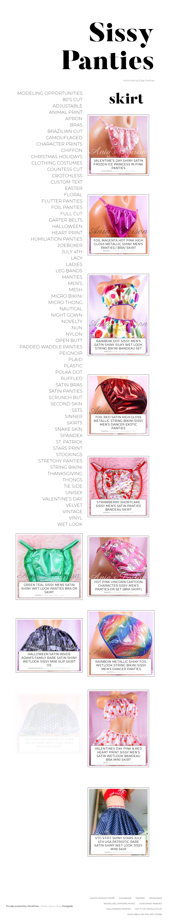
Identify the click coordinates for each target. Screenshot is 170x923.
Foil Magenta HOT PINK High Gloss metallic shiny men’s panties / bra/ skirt (118, 244)
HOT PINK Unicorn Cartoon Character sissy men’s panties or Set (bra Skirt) (118, 585)
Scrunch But (65, 397)
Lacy (76, 258)
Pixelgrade (67, 906)
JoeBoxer (69, 245)
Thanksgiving (64, 473)
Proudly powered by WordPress (22, 906)
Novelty (71, 321)
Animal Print (65, 112)
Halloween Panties (118, 909)
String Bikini (66, 467)
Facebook (125, 898)
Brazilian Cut (64, 131)
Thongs (72, 480)
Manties (72, 277)
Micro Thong (65, 302)
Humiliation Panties (56, 239)
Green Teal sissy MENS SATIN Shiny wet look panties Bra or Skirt (49, 588)
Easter (73, 188)
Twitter (140, 898)
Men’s (75, 283)
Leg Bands (69, 270)
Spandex (71, 435)
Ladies (74, 264)
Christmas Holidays (56, 156)
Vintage (72, 511)
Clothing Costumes (57, 163)
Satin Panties (65, 391)
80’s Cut (72, 99)
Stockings (69, 454)
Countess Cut (64, 169)
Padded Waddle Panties (51, 346)
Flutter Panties (62, 201)
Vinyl (75, 518)
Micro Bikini (66, 296)
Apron (73, 118)
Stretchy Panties (60, 461)
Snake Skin (68, 429)
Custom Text (66, 182)
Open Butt (68, 340)
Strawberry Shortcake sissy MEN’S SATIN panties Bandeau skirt (118, 506)
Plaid (75, 359)
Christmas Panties (150, 903)
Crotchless (67, 175)
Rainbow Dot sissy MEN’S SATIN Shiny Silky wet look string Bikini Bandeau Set (118, 344)
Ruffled (71, 378)
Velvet (74, 505)
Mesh (75, 289)
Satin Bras (69, 385)
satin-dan (48, 595)
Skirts (74, 423)
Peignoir (70, 353)
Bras (76, 125)
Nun (76, 327)
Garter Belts (65, 220)
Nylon (74, 334)
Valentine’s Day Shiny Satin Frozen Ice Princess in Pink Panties (118, 164)
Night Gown (66, 315)
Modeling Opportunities (49, 93)
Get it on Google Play (148, 909)
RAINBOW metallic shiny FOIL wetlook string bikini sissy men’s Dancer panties (121, 665)
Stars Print (67, 448)
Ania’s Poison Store (102, 898)
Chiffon (71, 150)
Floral (73, 194)
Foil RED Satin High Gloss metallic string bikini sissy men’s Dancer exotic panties (118, 422)
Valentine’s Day (62, 499)
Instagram (155, 898)
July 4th (72, 251)
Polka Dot (68, 372)
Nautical (70, 308)
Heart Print (67, 232)
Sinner (73, 416)
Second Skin (66, 404)
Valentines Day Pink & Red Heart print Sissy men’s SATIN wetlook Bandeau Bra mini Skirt (118, 754)
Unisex (73, 492)
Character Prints (59, 144)
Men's (105, 763)
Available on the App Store (144, 914)
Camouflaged (64, 137)
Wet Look (69, 524)
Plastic (73, 365)
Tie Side (73, 486)
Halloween (67, 226)
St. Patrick (69, 442)
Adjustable (67, 106)
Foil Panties (66, 207)
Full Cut (71, 213)
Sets (77, 410)
